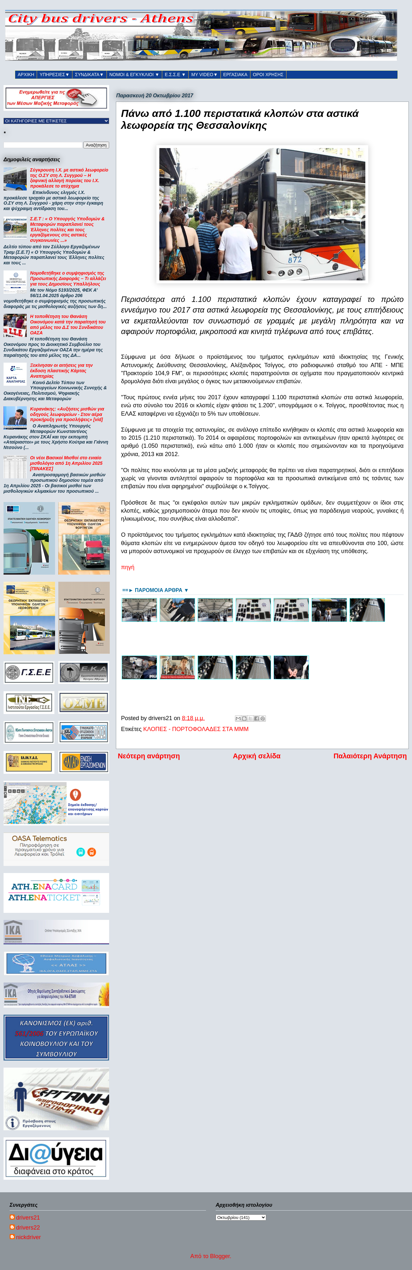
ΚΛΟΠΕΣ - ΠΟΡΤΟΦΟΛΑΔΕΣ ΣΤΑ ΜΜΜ (195, 729)
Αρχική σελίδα (257, 756)
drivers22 (28, 1227)
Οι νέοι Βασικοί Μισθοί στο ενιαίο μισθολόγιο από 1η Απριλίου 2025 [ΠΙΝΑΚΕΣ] (66, 463)
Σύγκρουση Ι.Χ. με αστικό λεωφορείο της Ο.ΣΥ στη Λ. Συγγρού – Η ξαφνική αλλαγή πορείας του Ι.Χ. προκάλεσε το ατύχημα (69, 178)
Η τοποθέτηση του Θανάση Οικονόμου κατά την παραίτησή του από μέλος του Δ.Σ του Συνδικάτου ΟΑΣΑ (68, 324)
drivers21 (28, 1217)
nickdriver (28, 1237)
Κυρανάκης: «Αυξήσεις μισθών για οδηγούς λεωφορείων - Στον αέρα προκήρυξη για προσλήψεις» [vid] (67, 414)
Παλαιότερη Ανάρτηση (370, 756)
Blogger (220, 1256)
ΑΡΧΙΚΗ (26, 74)
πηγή (127, 567)
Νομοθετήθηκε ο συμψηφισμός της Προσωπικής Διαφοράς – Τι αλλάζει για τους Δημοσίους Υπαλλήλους (68, 278)
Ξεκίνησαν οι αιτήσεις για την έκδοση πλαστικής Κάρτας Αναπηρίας (61, 371)
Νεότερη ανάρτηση (149, 756)
